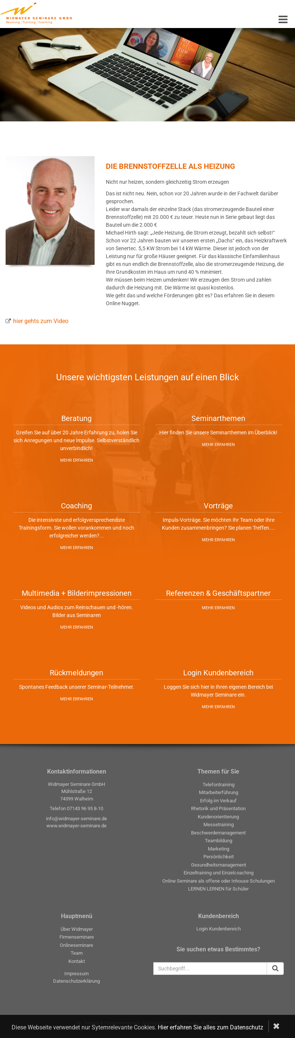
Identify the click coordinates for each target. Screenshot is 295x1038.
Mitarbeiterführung (218, 792)
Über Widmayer (77, 929)
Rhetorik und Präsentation (218, 808)
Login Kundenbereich (218, 929)
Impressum (76, 973)
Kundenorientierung (218, 816)
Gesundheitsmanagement (218, 865)
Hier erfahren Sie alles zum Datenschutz (210, 1027)
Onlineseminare (76, 945)
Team (77, 953)
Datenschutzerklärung (76, 981)
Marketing (218, 849)
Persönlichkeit (218, 856)
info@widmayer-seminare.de (76, 818)
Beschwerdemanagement (218, 833)
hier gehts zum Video (40, 321)
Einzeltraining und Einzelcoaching (218, 873)
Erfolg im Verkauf (218, 800)
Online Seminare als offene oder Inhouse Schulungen (218, 881)
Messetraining (218, 824)
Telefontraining (218, 784)
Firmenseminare (76, 937)
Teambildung (218, 840)
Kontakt (76, 961)
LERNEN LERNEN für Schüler (218, 889)
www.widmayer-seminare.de (76, 825)
